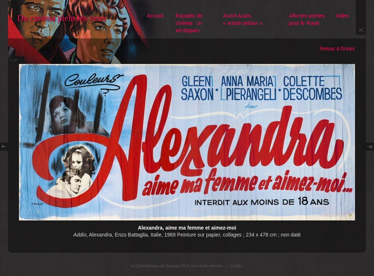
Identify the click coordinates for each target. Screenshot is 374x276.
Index (342, 16)
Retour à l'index (337, 49)
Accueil (155, 16)
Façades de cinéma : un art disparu (189, 23)
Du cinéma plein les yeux (61, 18)
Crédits (236, 266)
